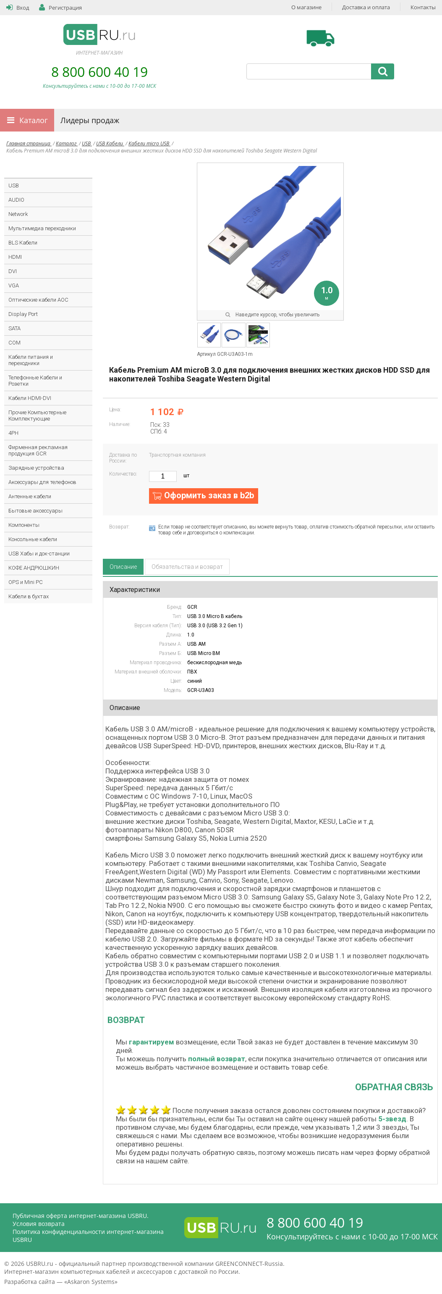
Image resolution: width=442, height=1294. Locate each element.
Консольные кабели (32, 539)
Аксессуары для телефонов (42, 482)
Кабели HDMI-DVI (29, 398)
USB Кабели (110, 143)
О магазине (306, 7)
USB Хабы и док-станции (39, 553)
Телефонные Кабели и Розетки (35, 380)
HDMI (15, 257)
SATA (14, 328)
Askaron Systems (91, 1282)
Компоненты (23, 525)
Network (18, 214)
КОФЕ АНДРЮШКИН (33, 568)
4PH (13, 433)
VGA (13, 285)
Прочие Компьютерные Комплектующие (37, 415)
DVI (12, 271)
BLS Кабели (22, 242)
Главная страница (29, 143)
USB (87, 143)
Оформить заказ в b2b (209, 495)
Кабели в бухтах (28, 596)
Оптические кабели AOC (38, 300)
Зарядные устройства (36, 468)
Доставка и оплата (366, 7)
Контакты (423, 7)
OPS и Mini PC (25, 582)
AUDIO (16, 200)
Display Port (23, 314)
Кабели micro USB (149, 143)
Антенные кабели (29, 496)
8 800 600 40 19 (99, 72)
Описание (123, 566)
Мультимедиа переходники (42, 228)
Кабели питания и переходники (30, 360)
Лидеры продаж (89, 120)
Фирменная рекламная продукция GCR (38, 450)
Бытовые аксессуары (35, 511)
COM (14, 342)
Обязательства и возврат (187, 566)
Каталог (33, 120)
